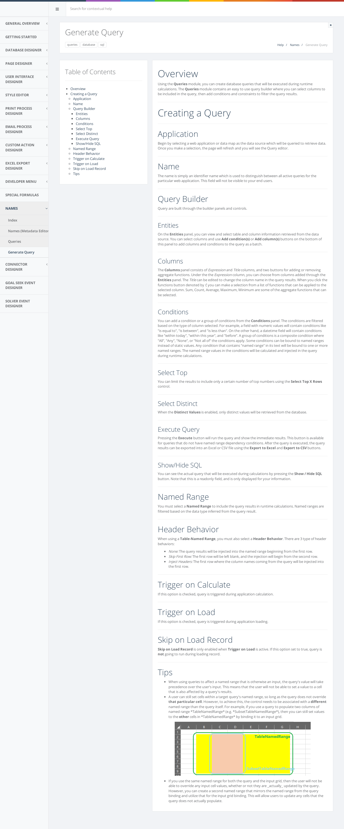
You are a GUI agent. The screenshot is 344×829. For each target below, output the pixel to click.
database (89, 44)
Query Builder (84, 108)
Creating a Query (83, 93)
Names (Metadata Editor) (29, 230)
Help (280, 45)
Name (78, 103)
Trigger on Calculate (89, 158)
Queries (14, 241)
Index (12, 220)
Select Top (84, 128)
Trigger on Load (85, 163)
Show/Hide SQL (88, 143)
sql (102, 44)
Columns (83, 118)
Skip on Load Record (89, 168)
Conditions (84, 123)
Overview (77, 88)
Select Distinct (87, 133)
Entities (82, 113)
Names (294, 45)
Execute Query (87, 138)
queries (72, 44)
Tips (76, 173)
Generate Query (21, 252)
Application (82, 98)
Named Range (84, 148)
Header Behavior (86, 153)
